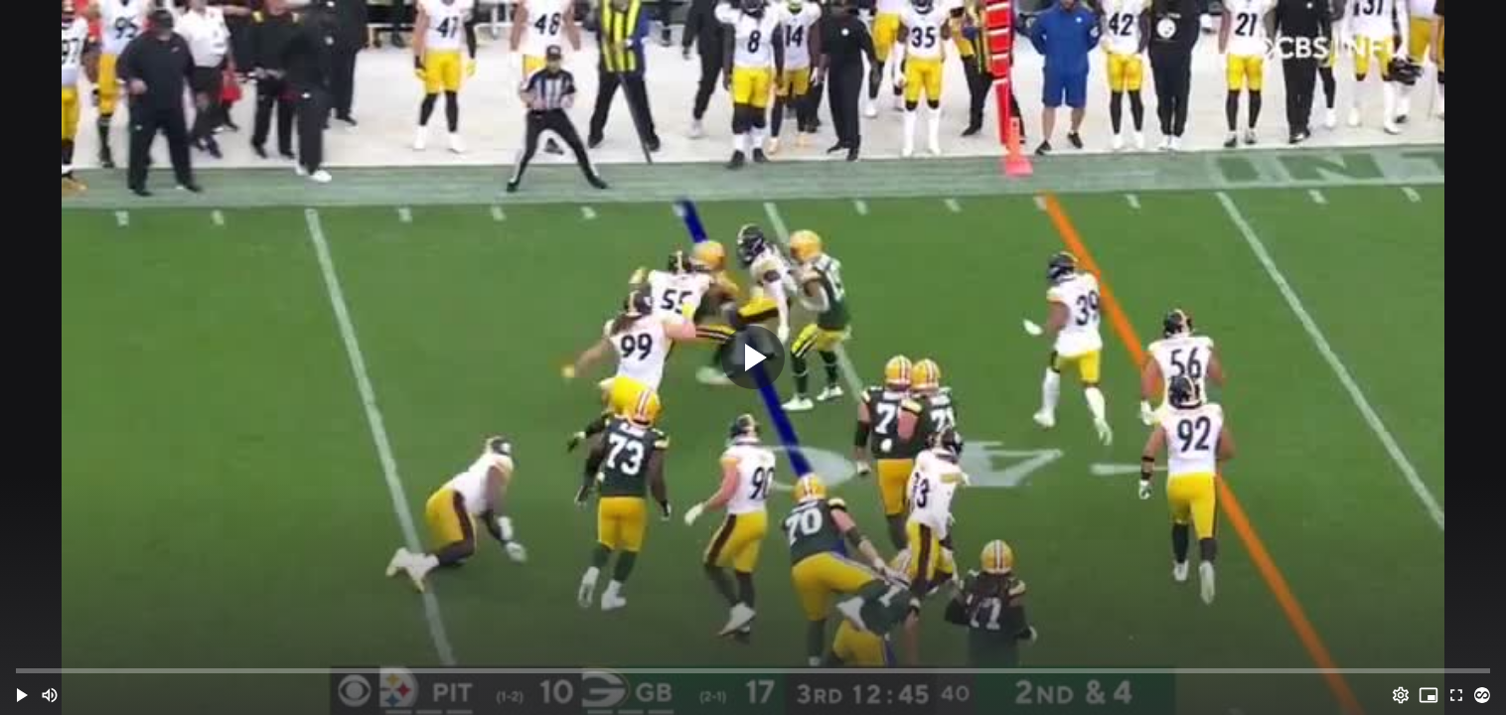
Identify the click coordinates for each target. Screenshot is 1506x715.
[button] (22, 695)
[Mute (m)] (50, 695)
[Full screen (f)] (1456, 695)
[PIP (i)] (1428, 695)
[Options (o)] (1401, 695)
